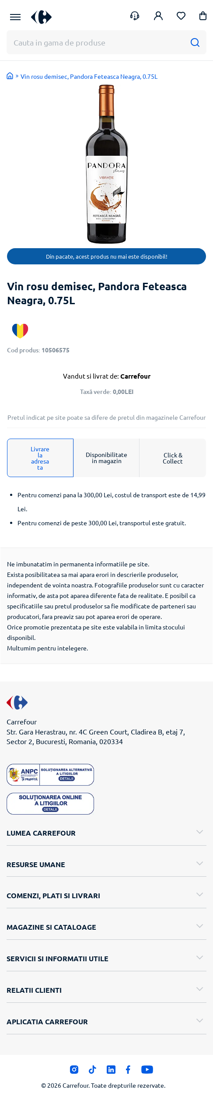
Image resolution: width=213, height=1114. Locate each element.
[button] (202, 17)
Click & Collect (173, 458)
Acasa (10, 75)
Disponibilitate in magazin (107, 457)
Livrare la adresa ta (40, 457)
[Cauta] (194, 42)
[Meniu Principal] (15, 17)
